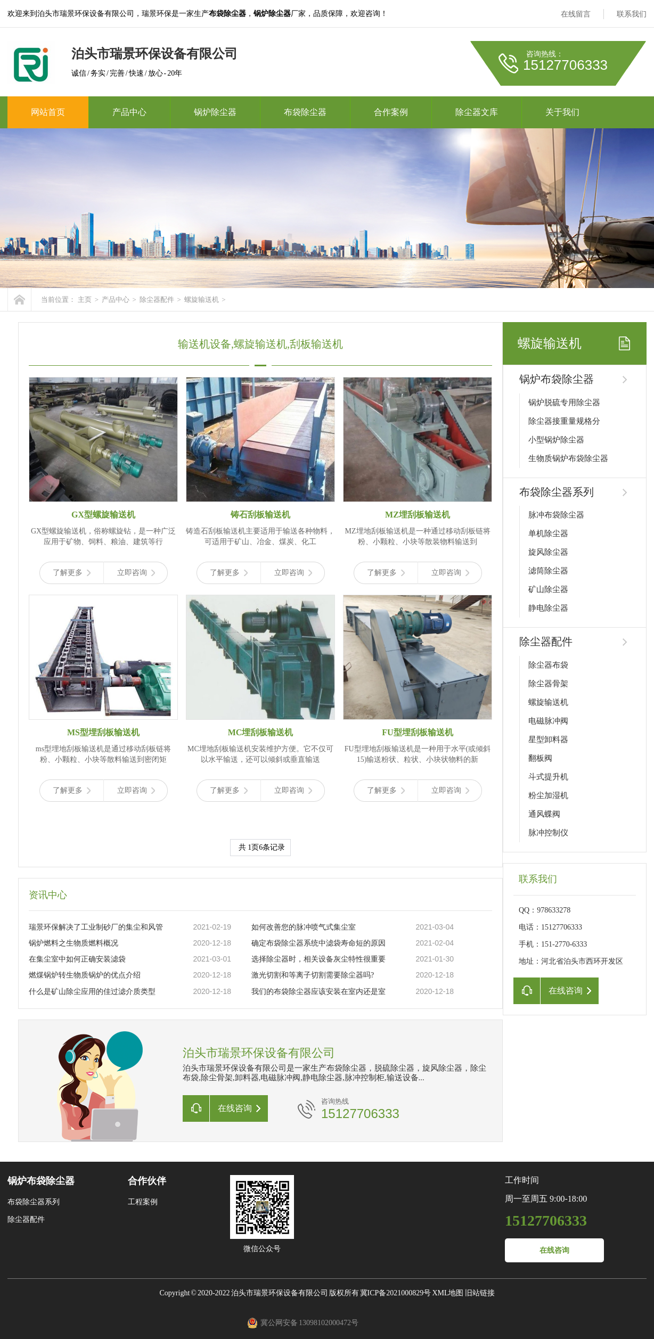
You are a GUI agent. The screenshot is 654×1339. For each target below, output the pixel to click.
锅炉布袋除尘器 (556, 379)
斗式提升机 (548, 777)
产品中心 (129, 112)
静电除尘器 (548, 608)
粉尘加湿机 (548, 795)
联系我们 (632, 14)
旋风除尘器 (548, 552)
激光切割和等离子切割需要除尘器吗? (312, 975)
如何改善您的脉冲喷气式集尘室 (303, 927)
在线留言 (576, 14)
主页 (85, 299)
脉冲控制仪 (548, 832)
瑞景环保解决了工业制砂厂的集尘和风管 (96, 927)
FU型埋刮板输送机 (417, 732)
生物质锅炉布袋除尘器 (568, 458)
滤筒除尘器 (548, 570)
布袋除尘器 (305, 112)
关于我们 (562, 112)
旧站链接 (480, 1293)
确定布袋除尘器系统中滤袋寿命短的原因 (318, 943)
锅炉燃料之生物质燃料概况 (73, 943)
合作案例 (391, 112)
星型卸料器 (548, 739)
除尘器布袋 (548, 665)
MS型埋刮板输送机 (103, 732)
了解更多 (72, 573)
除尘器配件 (157, 299)
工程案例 (143, 1202)
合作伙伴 (147, 1181)
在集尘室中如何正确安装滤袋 (77, 959)
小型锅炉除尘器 (556, 440)
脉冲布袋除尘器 (556, 515)
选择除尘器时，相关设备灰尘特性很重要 (318, 959)
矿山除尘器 (548, 589)
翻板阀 (540, 758)
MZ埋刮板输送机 (417, 514)
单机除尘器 (548, 533)
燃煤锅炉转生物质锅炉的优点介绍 (85, 975)
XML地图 (447, 1293)
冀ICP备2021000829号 (395, 1293)
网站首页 (48, 112)
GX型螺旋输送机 (103, 514)
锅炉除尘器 (215, 112)
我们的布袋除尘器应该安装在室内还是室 (318, 992)
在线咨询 (554, 1250)
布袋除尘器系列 (556, 492)
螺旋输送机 (201, 299)
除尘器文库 (476, 112)
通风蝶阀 (544, 814)
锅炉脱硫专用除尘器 (564, 402)
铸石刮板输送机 (260, 514)
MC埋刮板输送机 (260, 732)
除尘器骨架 (548, 683)
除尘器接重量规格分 (564, 421)
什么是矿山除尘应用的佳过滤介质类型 (92, 992)
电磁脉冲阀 (548, 721)
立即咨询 (136, 573)
